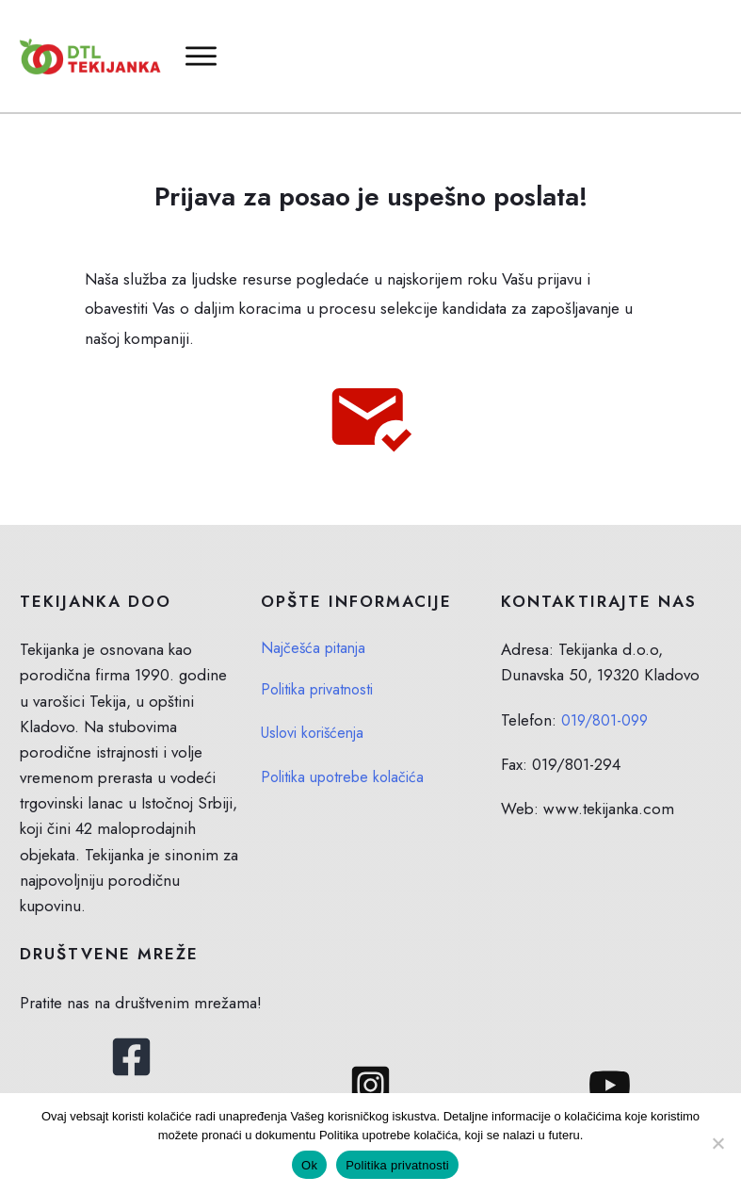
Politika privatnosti (321, 663)
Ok (309, 1165)
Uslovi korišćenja (317, 706)
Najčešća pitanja (315, 623)
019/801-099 (606, 694)
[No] (717, 1143)
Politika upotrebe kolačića (347, 751)
